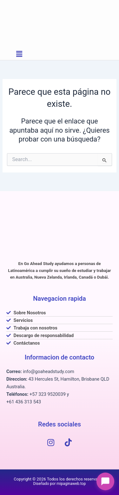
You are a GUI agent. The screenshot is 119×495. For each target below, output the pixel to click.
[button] (19, 54)
